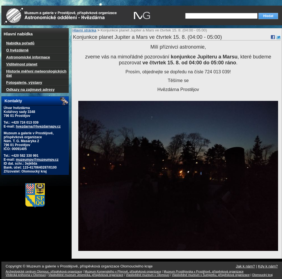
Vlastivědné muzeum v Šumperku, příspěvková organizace (210, 274)
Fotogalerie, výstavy (24, 82)
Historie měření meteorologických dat (36, 73)
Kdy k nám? (268, 266)
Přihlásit (7, 2)
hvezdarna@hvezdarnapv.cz (38, 126)
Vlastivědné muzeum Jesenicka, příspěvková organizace (85, 274)
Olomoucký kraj (262, 274)
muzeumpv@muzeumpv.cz (37, 160)
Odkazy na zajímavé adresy (30, 89)
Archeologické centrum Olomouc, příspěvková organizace (44, 271)
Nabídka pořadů (20, 43)
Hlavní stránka (84, 30)
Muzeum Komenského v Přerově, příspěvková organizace (122, 271)
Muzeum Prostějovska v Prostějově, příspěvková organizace (204, 271)
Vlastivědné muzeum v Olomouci (147, 274)
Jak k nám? (245, 266)
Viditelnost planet (21, 64)
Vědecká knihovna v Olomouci (26, 274)
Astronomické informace (28, 57)
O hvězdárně (17, 50)
